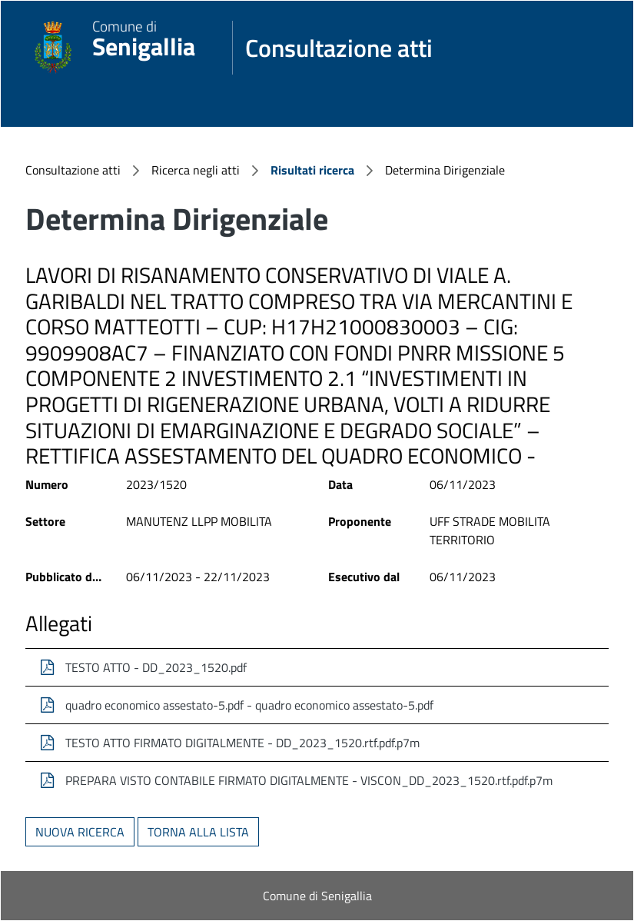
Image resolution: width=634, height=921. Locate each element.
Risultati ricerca (312, 170)
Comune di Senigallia (317, 895)
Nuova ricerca (79, 832)
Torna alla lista (198, 832)
